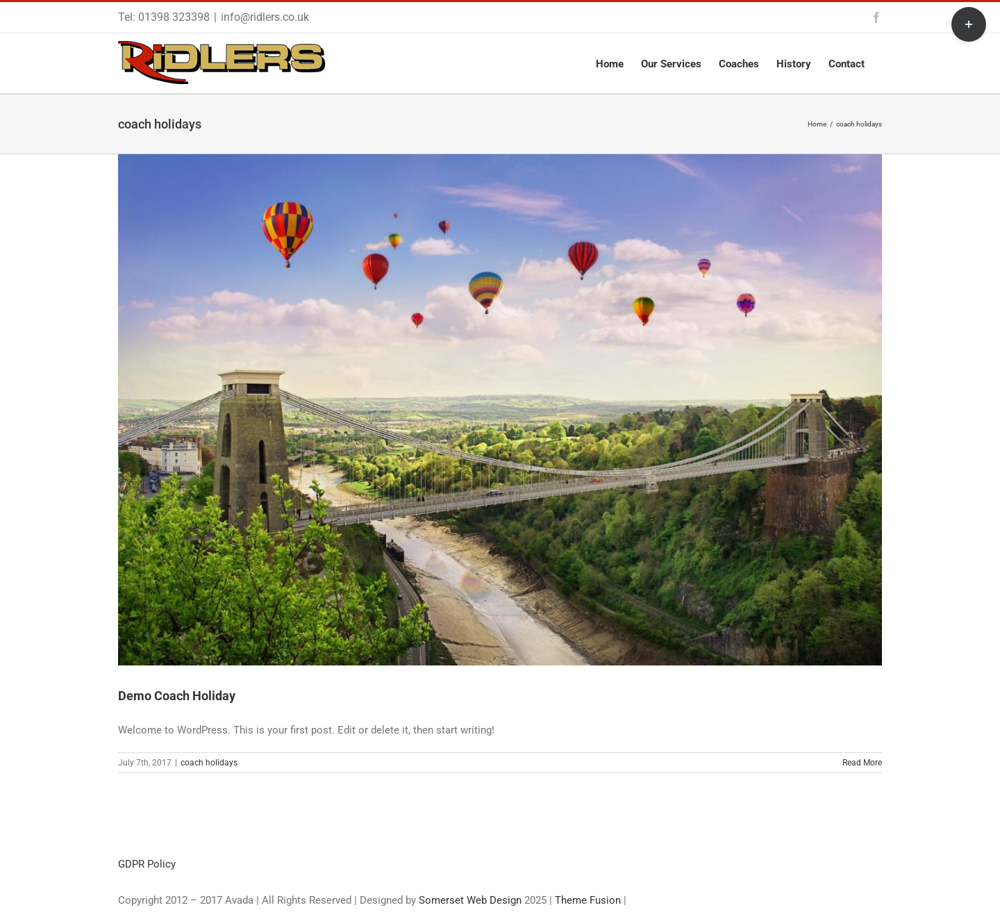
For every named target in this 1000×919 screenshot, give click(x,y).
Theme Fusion (588, 900)
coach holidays (209, 763)
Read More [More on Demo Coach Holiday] (862, 763)
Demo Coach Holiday (176, 695)
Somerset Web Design (470, 900)
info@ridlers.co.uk (265, 17)
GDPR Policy (147, 864)
